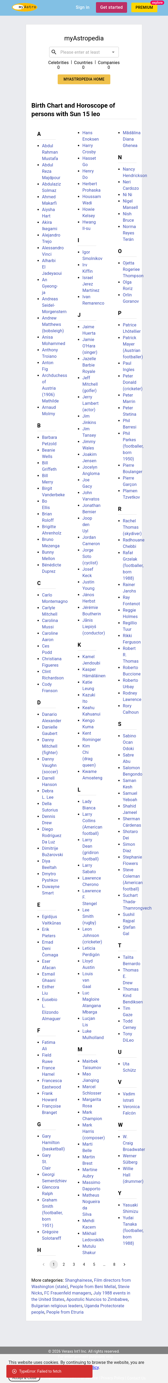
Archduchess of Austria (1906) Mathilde (54, 388)
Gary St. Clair (46, 1162)
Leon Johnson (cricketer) (92, 935)
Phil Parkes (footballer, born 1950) (133, 446)
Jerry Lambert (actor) (90, 403)
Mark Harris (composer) (93, 1131)
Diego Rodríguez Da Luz (51, 835)
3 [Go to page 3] (74, 1264)
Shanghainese (78, 1280)
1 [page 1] (53, 1264)
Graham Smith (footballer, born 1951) (52, 1212)
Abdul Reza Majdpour (51, 171)
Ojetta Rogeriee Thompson (133, 269)
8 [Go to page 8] (114, 1264)
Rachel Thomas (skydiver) (132, 527)
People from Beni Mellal (93, 1286)
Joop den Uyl (87, 524)
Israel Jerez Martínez (90, 284)
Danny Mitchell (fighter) (50, 746)
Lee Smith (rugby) (89, 916)
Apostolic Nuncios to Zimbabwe (97, 1299)
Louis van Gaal (87, 980)
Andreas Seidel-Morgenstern (54, 305)
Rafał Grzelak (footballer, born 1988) (133, 565)
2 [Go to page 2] (64, 1264)
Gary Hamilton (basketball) (53, 1142)
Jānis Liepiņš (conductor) (93, 627)
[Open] (113, 52)
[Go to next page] (124, 1264)
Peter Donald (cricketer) (132, 382)
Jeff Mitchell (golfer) (90, 384)
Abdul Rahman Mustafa (50, 152)
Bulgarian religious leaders (56, 1305)
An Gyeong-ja (50, 286)
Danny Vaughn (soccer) (50, 765)
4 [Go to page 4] (84, 1264)
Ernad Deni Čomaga (50, 948)
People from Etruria (64, 1312)
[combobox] (84, 52)
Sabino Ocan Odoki (129, 742)
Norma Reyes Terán (129, 233)
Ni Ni (127, 194)
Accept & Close (24, 1378)
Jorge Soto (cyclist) (90, 556)
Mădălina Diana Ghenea (132, 139)
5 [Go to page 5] (94, 1264)
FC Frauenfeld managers (67, 1293)
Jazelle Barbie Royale (89, 365)
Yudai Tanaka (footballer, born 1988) (133, 1230)
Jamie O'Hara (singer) (89, 346)
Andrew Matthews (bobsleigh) (53, 324)
